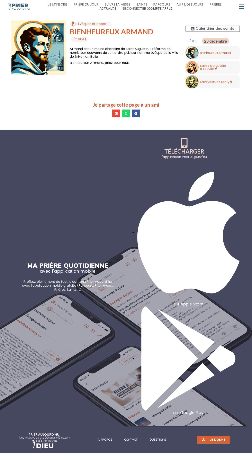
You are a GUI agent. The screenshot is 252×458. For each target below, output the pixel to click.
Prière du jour (86, 4)
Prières (215, 4)
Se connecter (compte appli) (147, 9)
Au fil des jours (190, 4)
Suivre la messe (117, 4)
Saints (141, 4)
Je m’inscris (57, 4)
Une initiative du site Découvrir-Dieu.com (44, 442)
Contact (131, 445)
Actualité (107, 9)
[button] (116, 118)
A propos (105, 445)
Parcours (161, 4)
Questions (158, 445)
